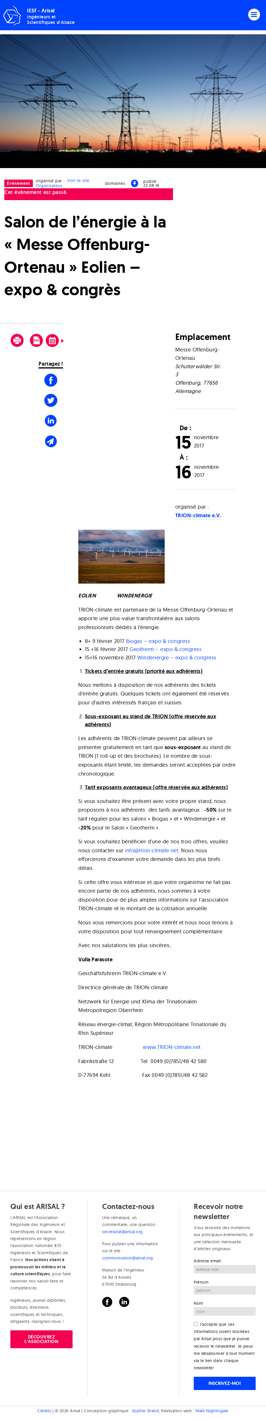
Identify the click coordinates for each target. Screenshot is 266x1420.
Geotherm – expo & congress (166, 649)
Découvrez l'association (41, 1339)
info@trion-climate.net (151, 850)
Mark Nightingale (212, 1410)
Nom (198, 1303)
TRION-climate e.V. (198, 515)
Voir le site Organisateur (63, 183)
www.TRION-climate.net (171, 1047)
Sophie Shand (145, 1410)
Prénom (201, 1282)
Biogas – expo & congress (158, 641)
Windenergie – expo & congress (176, 657)
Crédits (44, 1410)
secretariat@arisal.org (122, 1231)
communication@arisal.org (127, 1258)
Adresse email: (208, 1260)
